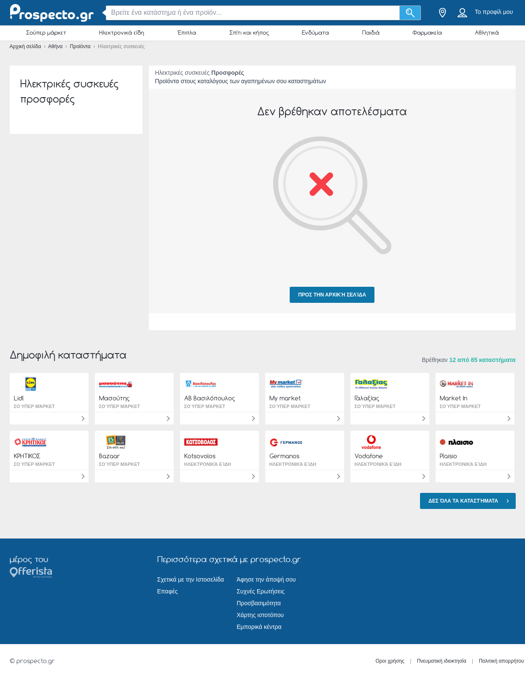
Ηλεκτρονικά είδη (121, 32)
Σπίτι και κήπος (249, 32)
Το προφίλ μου (494, 12)
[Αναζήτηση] (410, 12)
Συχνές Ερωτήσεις (261, 591)
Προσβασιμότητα (259, 603)
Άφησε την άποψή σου (266, 579)
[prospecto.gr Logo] (52, 13)
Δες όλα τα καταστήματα (469, 500)
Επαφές (167, 591)
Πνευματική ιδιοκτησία (441, 661)
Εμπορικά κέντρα (259, 626)
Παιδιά (371, 32)
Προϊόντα (81, 46)
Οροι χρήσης (389, 661)
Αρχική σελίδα (26, 46)
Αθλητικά (487, 32)
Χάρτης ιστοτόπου (260, 615)
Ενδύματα (315, 32)
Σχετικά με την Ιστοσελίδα (190, 579)
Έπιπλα (186, 32)
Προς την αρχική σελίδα (332, 295)
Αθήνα (56, 46)
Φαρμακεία (427, 32)
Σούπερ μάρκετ (46, 32)
